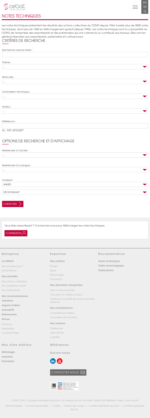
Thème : (6, 62)
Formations (56, 279)
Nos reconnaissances (15, 296)
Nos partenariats (11, 289)
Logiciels (54, 336)
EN (145, 2)
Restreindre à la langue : (16, 165)
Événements (9, 314)
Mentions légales (14, 405)
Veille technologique (111, 265)
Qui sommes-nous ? (12, 266)
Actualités (8, 309)
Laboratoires (57, 332)
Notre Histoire (9, 270)
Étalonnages (57, 274)
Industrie (7, 356)
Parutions (7, 324)
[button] (53, 386)
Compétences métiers (62, 312)
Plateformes (56, 328)
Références (59, 344)
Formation (8, 361)
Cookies (56, 405)
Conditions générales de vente (104, 405)
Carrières (7, 300)
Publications (106, 270)
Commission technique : (16, 91)
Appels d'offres (11, 305)
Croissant (7, 180)
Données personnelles (37, 405)
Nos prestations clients (14, 285)
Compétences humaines (63, 317)
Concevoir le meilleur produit (66, 294)
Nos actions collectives (14, 281)
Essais (53, 270)
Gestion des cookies (74, 405)
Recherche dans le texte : (17, 49)
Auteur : (6, 106)
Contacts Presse (10, 332)
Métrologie (8, 352)
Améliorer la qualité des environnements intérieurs (72, 300)
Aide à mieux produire (62, 289)
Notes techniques (109, 261)
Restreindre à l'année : (15, 150)
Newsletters (8, 328)
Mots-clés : (8, 76)
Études (53, 266)
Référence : (9, 121)
